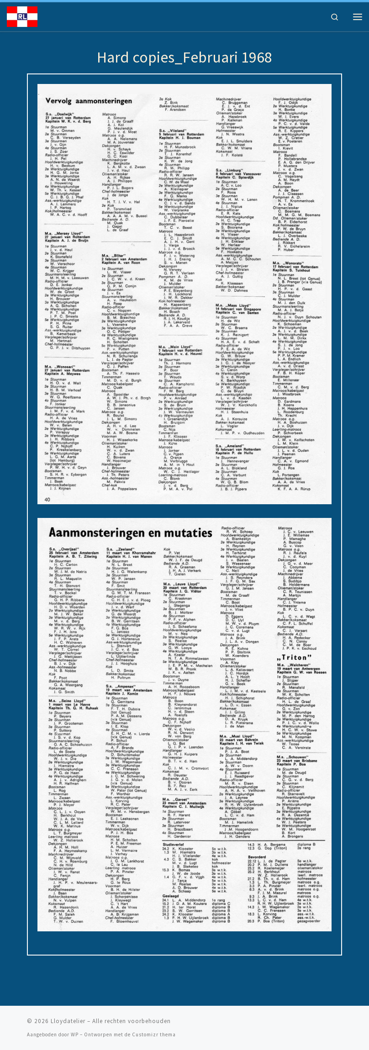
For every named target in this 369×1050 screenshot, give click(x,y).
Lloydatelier (68, 1021)
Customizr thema (154, 1034)
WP (75, 1034)
